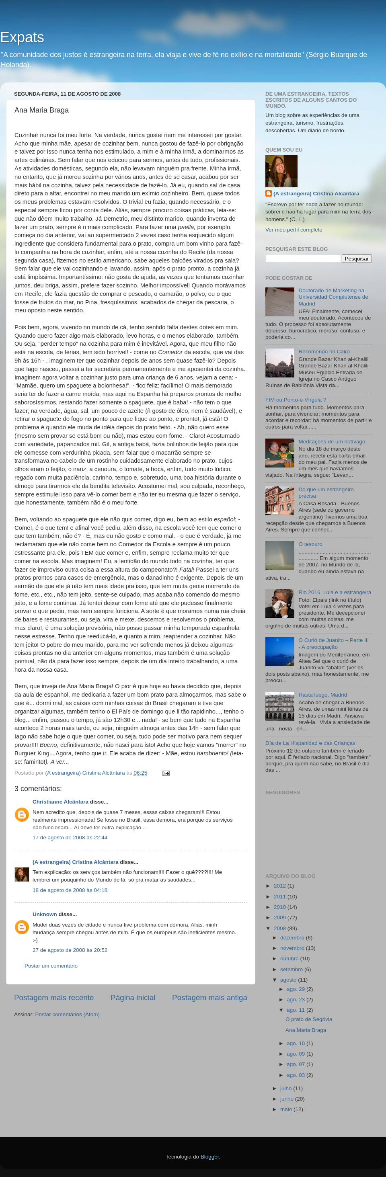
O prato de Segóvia (308, 1019)
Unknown (45, 914)
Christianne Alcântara (60, 802)
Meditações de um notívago (331, 442)
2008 (280, 928)
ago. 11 (296, 1010)
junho (287, 1099)
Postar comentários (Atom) (67, 1014)
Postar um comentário (51, 966)
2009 (280, 918)
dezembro (293, 938)
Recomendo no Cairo (324, 352)
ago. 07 (296, 1064)
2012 (280, 886)
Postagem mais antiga (209, 997)
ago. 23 (296, 1000)
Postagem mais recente (54, 997)
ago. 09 (296, 1054)
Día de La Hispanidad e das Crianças (310, 743)
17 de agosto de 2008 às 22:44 (70, 838)
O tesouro (310, 544)
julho (286, 1088)
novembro (293, 948)
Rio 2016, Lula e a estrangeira (334, 592)
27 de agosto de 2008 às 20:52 (70, 950)
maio (287, 1109)
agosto (289, 980)
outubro (290, 959)
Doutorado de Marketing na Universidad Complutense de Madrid (333, 296)
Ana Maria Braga (305, 1030)
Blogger (210, 1157)
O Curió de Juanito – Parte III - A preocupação (333, 643)
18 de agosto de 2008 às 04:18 (70, 890)
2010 (280, 907)
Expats (22, 37)
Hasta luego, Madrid (322, 695)
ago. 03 (296, 1075)
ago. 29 (296, 989)
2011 (280, 897)
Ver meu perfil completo (293, 230)
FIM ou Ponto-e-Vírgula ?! (296, 400)
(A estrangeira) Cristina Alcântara (76, 862)
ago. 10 (296, 1043)
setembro (292, 969)
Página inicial (133, 997)
